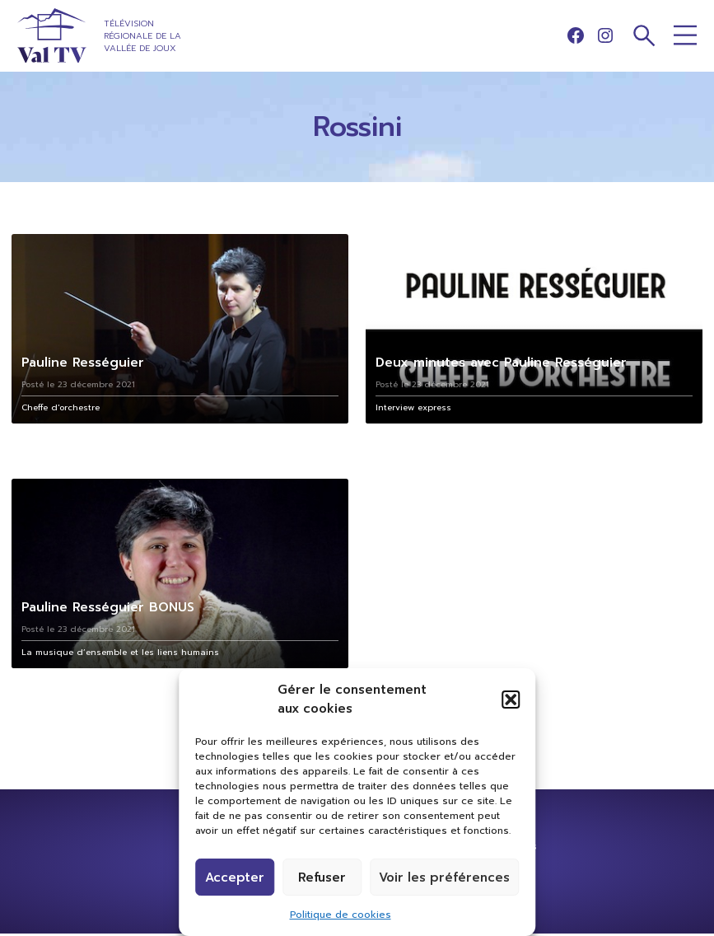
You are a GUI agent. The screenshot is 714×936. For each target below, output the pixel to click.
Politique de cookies (340, 914)
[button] (510, 699)
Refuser (322, 877)
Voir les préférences (444, 877)
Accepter (234, 877)
